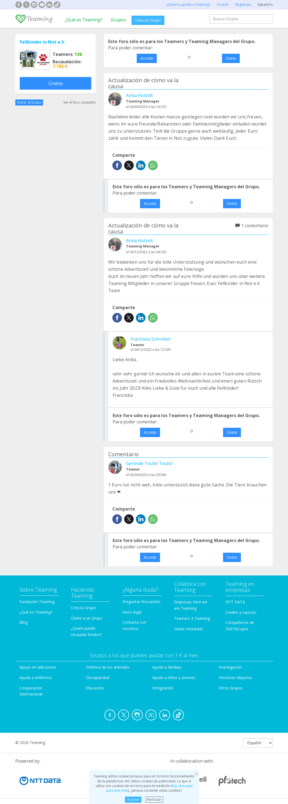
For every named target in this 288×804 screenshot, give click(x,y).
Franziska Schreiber (150, 339)
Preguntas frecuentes (141, 601)
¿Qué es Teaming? (83, 20)
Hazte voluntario (188, 628)
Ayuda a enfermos (35, 677)
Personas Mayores (235, 677)
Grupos (118, 20)
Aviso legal (131, 612)
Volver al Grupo (29, 102)
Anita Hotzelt (139, 95)
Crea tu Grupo (83, 607)
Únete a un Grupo (86, 618)
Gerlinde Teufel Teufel (149, 463)
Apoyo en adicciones (37, 667)
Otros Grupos (231, 688)
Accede (146, 58)
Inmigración (162, 688)
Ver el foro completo (79, 102)
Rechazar (154, 799)
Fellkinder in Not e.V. (42, 42)
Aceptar (133, 799)
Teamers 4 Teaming (192, 618)
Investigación (230, 667)
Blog (23, 622)
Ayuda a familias (166, 667)
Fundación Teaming (37, 601)
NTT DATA (235, 602)
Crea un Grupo (148, 20)
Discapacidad (97, 677)
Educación (95, 688)
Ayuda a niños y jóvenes (173, 677)
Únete (55, 83)
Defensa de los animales (108, 667)
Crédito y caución (241, 612)
